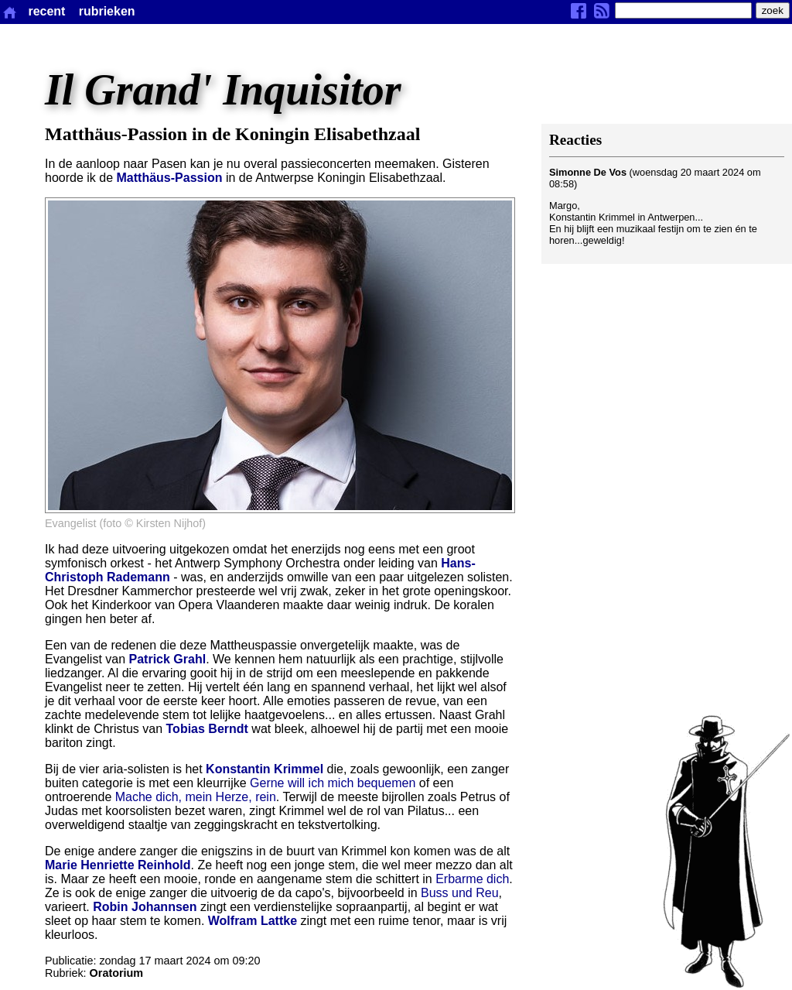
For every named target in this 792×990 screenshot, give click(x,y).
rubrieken (107, 11)
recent (46, 11)
